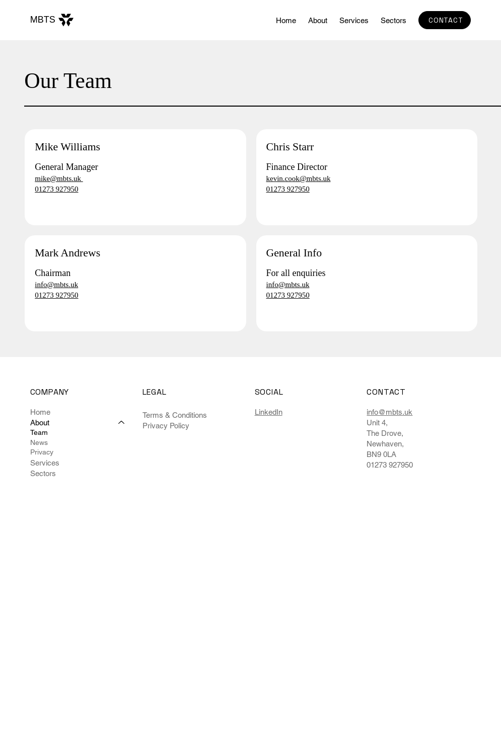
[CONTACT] (444, 20)
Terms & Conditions (174, 415)
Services (44, 463)
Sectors (43, 473)
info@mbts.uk (389, 412)
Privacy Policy (165, 425)
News (39, 442)
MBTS (42, 20)
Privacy (41, 452)
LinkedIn (268, 412)
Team (39, 432)
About (39, 422)
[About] (121, 422)
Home (40, 412)
